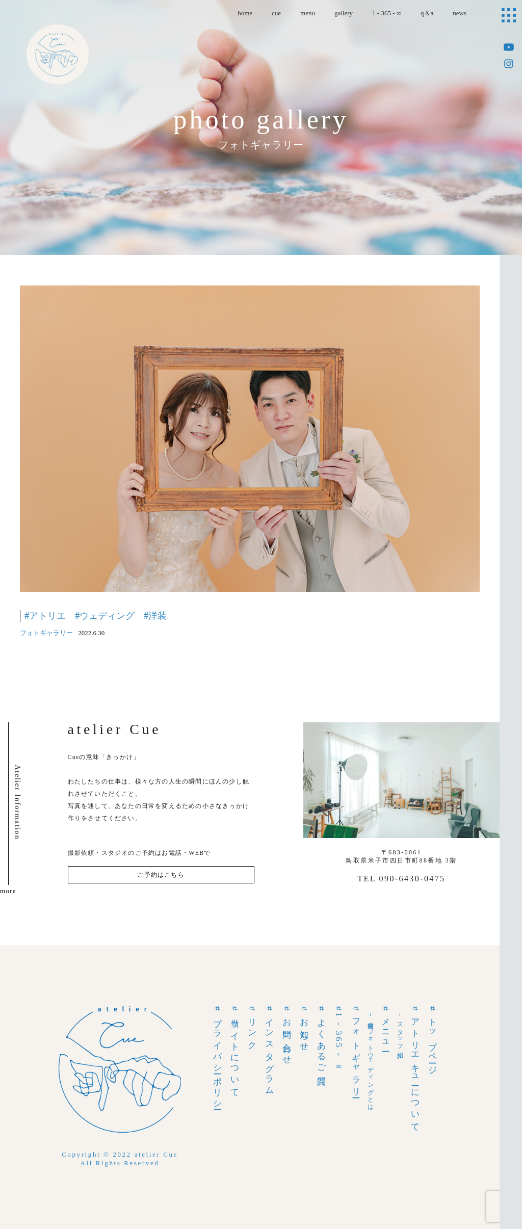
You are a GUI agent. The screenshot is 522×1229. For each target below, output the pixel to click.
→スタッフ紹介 (400, 1029)
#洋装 (155, 616)
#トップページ (432, 1038)
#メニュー (385, 1027)
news (459, 13)
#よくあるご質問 (321, 1039)
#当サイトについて (235, 1050)
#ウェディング (105, 616)
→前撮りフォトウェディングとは (370, 1059)
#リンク (252, 1026)
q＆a (427, 13)
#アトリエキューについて (415, 1067)
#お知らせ (304, 1027)
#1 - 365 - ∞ (339, 1039)
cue (276, 13)
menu (307, 13)
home (245, 13)
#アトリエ (45, 616)
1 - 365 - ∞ (386, 13)
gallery (343, 13)
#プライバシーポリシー (217, 1056)
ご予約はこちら (160, 874)
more (8, 891)
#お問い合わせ (287, 1033)
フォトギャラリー (46, 633)
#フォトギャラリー (356, 1050)
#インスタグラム (269, 1049)
